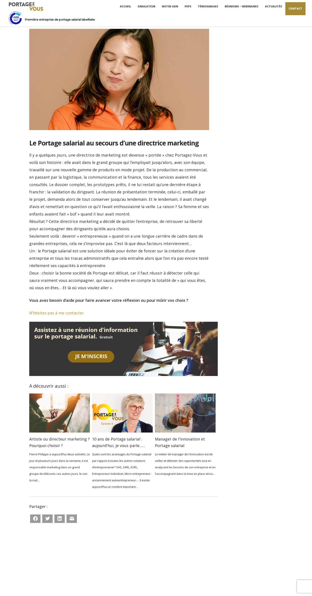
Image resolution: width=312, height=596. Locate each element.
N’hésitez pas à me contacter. (56, 312)
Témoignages (208, 6)
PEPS (188, 6)
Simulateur (146, 6)
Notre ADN (170, 6)
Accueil (125, 6)
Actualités (273, 6)
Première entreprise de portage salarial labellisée (60, 19)
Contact (295, 8)
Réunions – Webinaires (241, 6)
